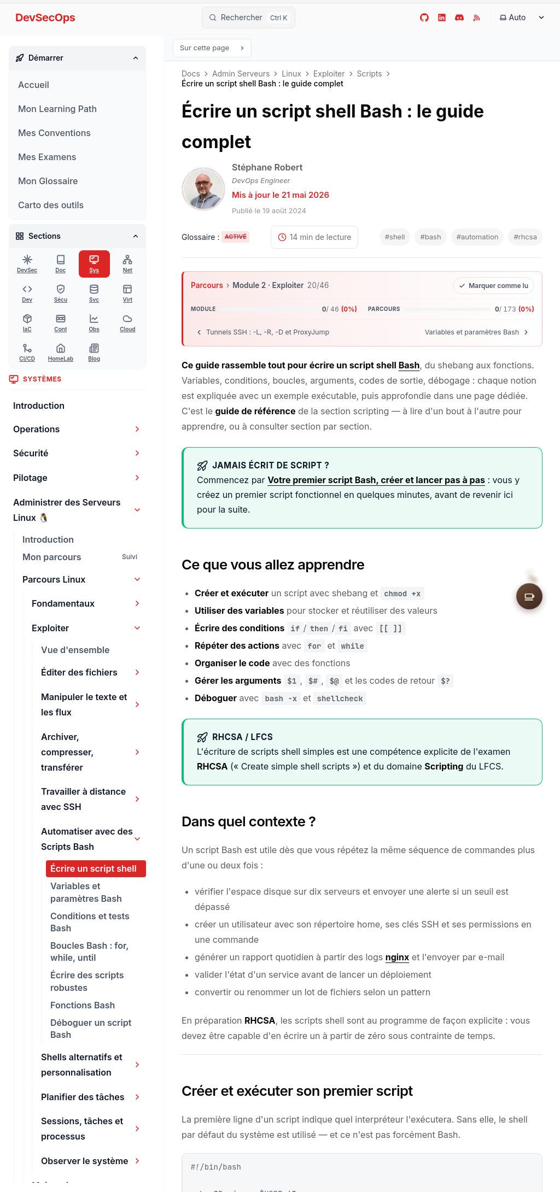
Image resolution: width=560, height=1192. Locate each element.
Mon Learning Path (57, 108)
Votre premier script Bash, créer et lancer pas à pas (376, 479)
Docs (191, 74)
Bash (409, 365)
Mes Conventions (54, 132)
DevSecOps (45, 17)
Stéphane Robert (267, 167)
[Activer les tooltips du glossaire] (215, 237)
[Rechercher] (249, 17)
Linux (291, 74)
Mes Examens (47, 156)
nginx (398, 957)
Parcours (207, 285)
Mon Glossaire (48, 180)
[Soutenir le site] (529, 596)
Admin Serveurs (241, 74)
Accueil (33, 84)
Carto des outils (51, 204)
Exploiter (329, 74)
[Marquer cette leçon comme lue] (493, 285)
